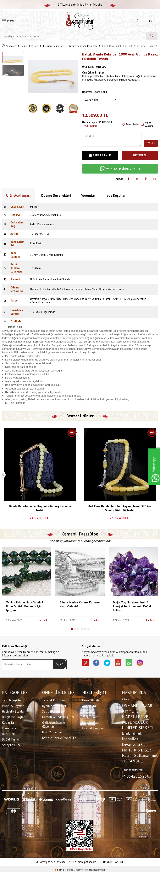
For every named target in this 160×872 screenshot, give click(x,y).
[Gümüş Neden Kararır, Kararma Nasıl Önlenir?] (80, 571)
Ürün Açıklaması (18, 195)
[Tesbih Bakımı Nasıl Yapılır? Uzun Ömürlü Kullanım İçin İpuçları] (26, 571)
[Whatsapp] (136, 663)
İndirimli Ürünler (92, 727)
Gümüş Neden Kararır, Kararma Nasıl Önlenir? (80, 604)
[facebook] (98, 663)
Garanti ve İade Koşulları (58, 716)
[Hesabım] (138, 21)
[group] (53, 77)
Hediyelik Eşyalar (13, 711)
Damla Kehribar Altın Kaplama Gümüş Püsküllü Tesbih (40, 508)
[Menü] (8, 20)
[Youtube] (123, 663)
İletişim (87, 711)
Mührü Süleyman (13, 705)
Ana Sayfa (89, 705)
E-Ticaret (68, 868)
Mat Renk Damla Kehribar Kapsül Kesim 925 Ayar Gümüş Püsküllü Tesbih (120, 508)
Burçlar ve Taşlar (13, 716)
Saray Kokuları (11, 744)
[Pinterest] (86, 663)
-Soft (59, 868)
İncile (43, 620)
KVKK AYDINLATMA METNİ (59, 737)
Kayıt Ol (59, 664)
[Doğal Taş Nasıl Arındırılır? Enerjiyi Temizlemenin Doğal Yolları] (133, 571)
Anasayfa (9, 46)
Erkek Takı (9, 727)
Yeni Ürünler (90, 716)
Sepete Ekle (100, 155)
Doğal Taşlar (10, 739)
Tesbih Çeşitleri (29, 45)
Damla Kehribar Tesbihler (82, 45)
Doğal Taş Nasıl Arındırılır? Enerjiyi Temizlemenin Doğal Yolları (132, 606)
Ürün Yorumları (52, 731)
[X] (111, 663)
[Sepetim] (150, 21)
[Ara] (152, 36)
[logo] (80, 20)
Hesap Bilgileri (91, 699)
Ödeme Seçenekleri (56, 195)
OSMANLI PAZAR (121, 299)
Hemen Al (140, 155)
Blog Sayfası (90, 722)
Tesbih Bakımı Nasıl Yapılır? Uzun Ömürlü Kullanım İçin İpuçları (24, 606)
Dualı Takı (9, 733)
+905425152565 (136, 775)
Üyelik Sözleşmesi (54, 705)
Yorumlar (88, 195)
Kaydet (151, 143)
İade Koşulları (115, 195)
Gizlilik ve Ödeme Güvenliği (53, 724)
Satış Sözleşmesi (53, 711)
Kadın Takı (9, 722)
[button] (72, 629)
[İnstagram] (148, 663)
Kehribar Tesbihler (53, 45)
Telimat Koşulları (53, 699)
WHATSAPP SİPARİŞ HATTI (120, 169)
